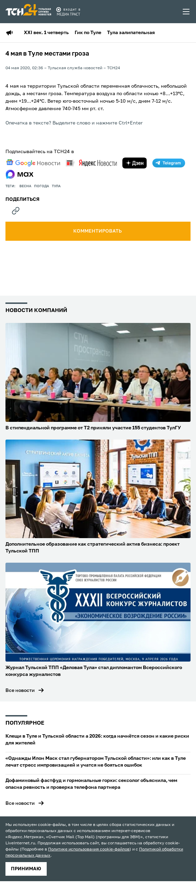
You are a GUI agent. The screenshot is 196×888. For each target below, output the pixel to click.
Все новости (20, 690)
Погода (41, 186)
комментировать (98, 231)
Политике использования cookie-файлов (89, 849)
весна (25, 186)
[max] (19, 174)
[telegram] (168, 163)
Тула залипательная (131, 32)
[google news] (33, 163)
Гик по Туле (88, 32)
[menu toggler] (186, 12)
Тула (56, 186)
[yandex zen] (134, 163)
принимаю (26, 869)
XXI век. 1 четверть (46, 32)
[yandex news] (91, 163)
